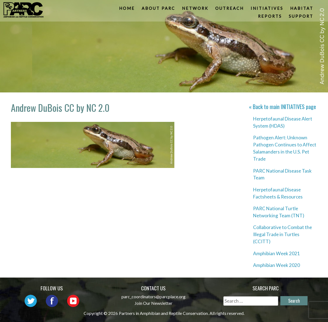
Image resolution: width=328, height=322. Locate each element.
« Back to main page (282, 107)
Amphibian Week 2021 (276, 253)
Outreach (229, 9)
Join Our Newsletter (153, 303)
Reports (270, 17)
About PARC (158, 9)
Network (195, 9)
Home (127, 9)
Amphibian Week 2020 (276, 265)
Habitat (302, 9)
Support (301, 17)
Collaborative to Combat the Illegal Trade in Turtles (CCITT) (282, 234)
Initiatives (267, 9)
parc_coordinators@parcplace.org (154, 296)
